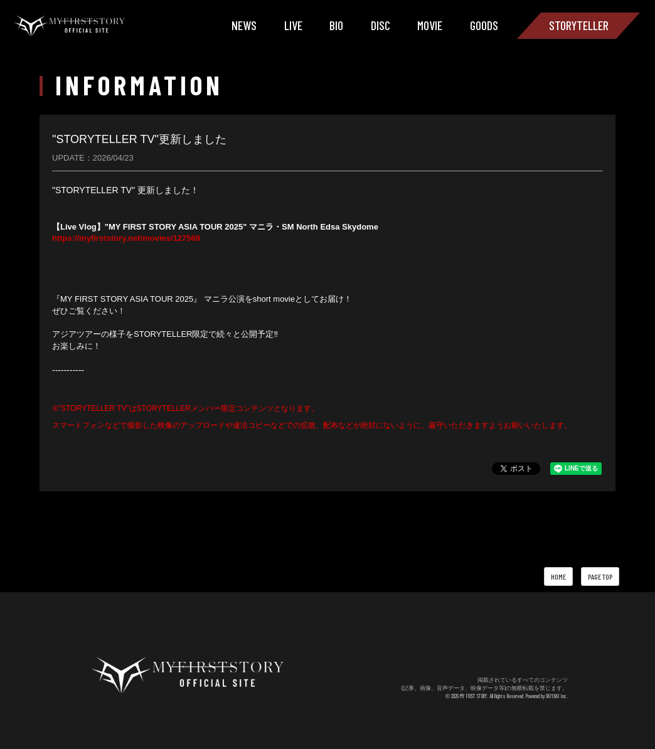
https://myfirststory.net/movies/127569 (126, 238)
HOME (558, 576)
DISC (380, 25)
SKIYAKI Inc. (557, 696)
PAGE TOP (600, 576)
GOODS (484, 25)
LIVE (293, 25)
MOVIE (429, 25)
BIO (336, 25)
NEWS (244, 25)
